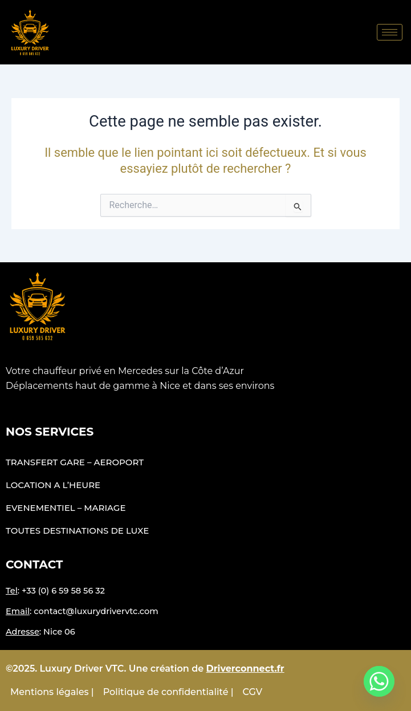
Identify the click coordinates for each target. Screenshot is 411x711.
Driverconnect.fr (245, 668)
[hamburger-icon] (389, 32)
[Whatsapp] (379, 681)
